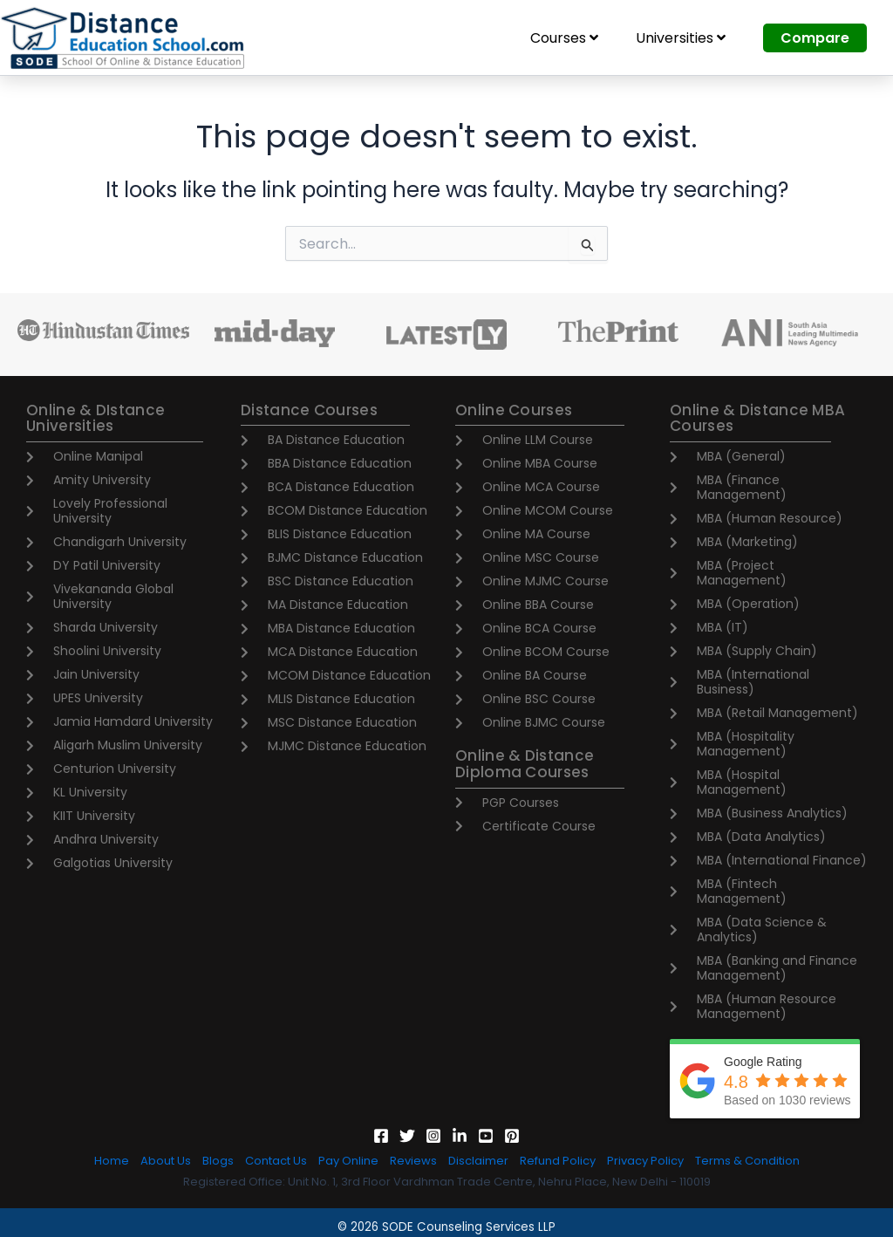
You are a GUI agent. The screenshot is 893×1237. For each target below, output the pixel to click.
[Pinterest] (512, 1136)
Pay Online (348, 1160)
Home (111, 1160)
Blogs (218, 1160)
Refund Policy (558, 1160)
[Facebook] (381, 1136)
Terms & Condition (747, 1160)
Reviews (413, 1160)
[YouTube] (486, 1136)
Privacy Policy (645, 1160)
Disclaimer (478, 1160)
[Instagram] (433, 1136)
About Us (165, 1160)
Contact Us (276, 1160)
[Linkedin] (459, 1136)
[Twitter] (407, 1136)
